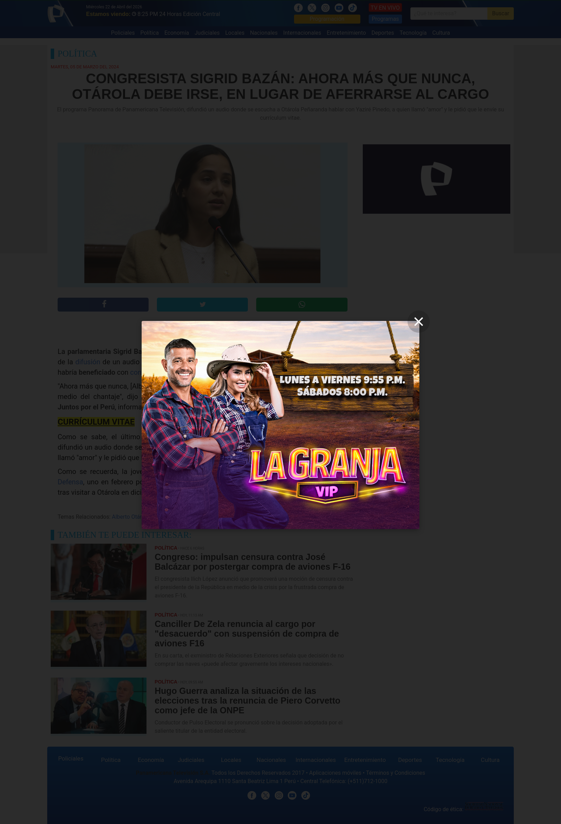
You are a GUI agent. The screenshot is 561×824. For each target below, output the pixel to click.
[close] (419, 322)
